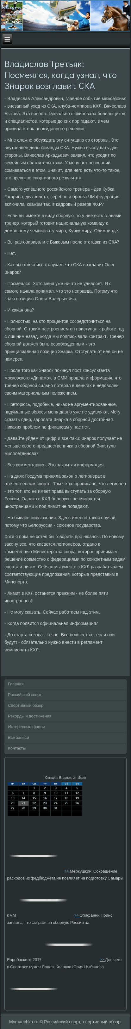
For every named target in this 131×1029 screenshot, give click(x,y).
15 (34, 798)
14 (23, 798)
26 (77, 803)
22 (34, 803)
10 (56, 793)
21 (23, 803)
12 (77, 793)
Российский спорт (24, 695)
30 (45, 808)
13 (13, 798)
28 (23, 808)
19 (77, 798)
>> (67, 871)
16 (45, 798)
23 (45, 803)
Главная (15, 684)
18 (66, 798)
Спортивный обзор (25, 705)
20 (13, 803)
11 (66, 793)
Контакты (17, 748)
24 (56, 803)
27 (13, 808)
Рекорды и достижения (29, 716)
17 (56, 798)
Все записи (18, 737)
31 (56, 808)
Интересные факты (26, 727)
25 (66, 803)
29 (34, 808)
